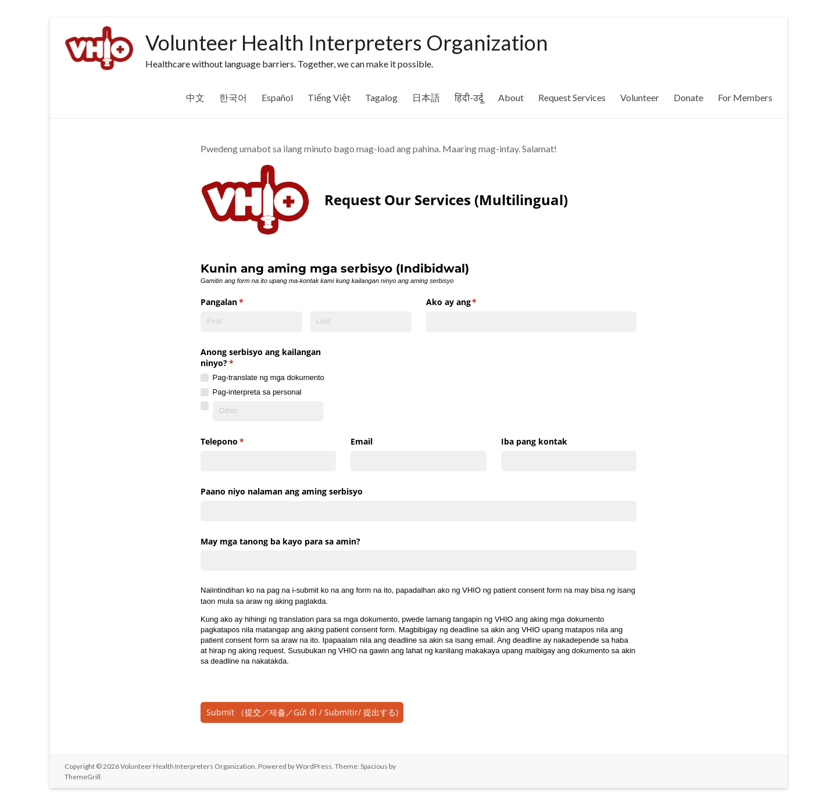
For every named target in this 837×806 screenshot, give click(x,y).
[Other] (268, 407)
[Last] (361, 317)
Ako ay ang (468, 299)
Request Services (572, 97)
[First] (251, 317)
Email (361, 437)
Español (277, 97)
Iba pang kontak (534, 437)
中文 (195, 97)
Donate (688, 97)
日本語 (426, 97)
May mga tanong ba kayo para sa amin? (280, 537)
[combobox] (531, 317)
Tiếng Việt (328, 97)
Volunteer (639, 97)
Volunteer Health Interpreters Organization (346, 42)
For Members (745, 97)
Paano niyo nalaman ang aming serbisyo (282, 487)
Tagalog (381, 97)
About (511, 97)
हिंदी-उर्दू (469, 97)
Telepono (239, 438)
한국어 (233, 97)
